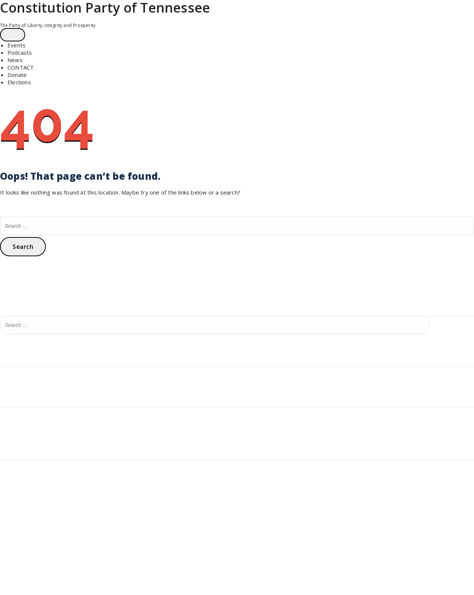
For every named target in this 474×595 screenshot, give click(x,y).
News (15, 60)
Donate (17, 74)
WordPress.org (23, 502)
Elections (19, 82)
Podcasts (19, 52)
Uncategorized (22, 373)
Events (16, 45)
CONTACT (20, 67)
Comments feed (24, 490)
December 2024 (24, 413)
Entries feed (19, 478)
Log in (10, 466)
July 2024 (15, 425)
